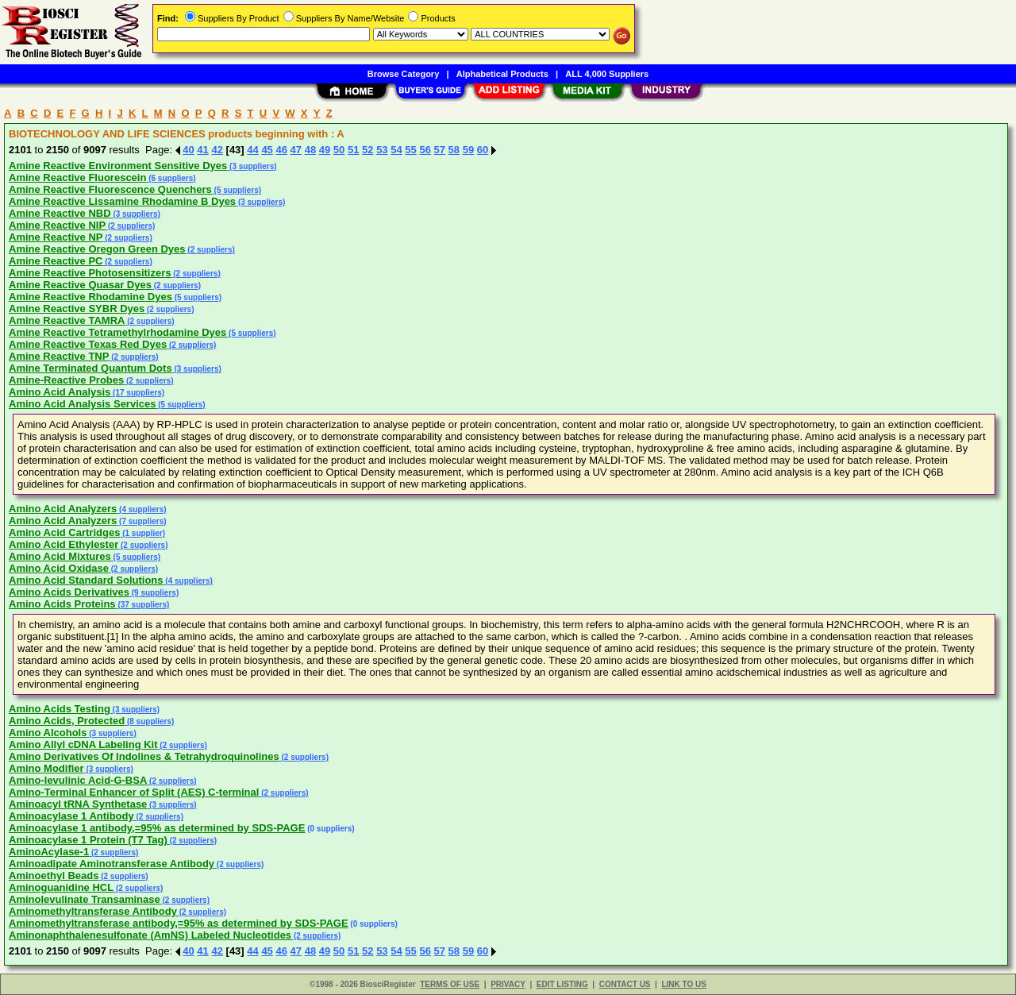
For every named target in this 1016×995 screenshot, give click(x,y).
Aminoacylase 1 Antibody (71, 816)
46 (281, 150)
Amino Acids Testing (59, 709)
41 (202, 150)
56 (424, 150)
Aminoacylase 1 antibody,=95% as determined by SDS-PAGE (157, 828)
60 (482, 150)
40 (188, 150)
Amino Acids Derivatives (69, 592)
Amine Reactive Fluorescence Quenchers (110, 189)
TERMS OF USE (449, 984)
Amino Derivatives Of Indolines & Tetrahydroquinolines (144, 756)
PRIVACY (508, 984)
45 (266, 150)
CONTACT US (625, 984)
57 (439, 150)
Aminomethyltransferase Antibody (93, 911)
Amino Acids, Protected (67, 721)
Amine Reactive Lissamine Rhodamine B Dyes (122, 201)
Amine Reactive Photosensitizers (90, 273)
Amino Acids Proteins (62, 604)
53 (381, 150)
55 (410, 150)
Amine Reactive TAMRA (67, 320)
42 (216, 150)
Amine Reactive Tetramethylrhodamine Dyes (117, 332)
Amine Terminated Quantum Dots (90, 368)
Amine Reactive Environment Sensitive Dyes (118, 166)
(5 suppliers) (236, 190)
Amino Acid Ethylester (63, 544)
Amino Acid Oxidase (59, 568)
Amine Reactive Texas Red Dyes (88, 344)
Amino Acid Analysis (59, 392)
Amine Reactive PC (56, 261)
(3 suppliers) (251, 166)
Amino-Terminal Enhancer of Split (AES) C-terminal (134, 792)
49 (324, 150)
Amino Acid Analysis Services (82, 404)
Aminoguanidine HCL (61, 887)
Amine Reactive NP (56, 237)
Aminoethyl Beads (53, 875)
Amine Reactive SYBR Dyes (76, 308)
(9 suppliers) (154, 592)
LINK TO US (683, 984)
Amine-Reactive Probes (66, 380)
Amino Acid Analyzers (63, 509)
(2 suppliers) (130, 226)
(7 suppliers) (141, 521)
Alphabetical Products (502, 74)
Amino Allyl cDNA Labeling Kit (83, 744)
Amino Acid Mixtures (60, 556)
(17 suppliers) (137, 392)
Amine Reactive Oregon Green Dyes (97, 249)
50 (338, 150)
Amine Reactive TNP (59, 356)
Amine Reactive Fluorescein (77, 177)
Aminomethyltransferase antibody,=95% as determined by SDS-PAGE (178, 923)
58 (454, 150)
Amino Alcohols (48, 733)
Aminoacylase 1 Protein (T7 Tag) (88, 840)
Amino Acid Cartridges (64, 532)
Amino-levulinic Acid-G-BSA (78, 780)
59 (468, 150)
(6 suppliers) (170, 178)
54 (396, 150)
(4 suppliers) (141, 509)
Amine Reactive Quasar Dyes (80, 285)
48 (310, 150)
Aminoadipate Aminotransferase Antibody (111, 864)
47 (296, 150)
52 (367, 150)
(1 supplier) (142, 533)
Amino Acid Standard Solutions (86, 580)
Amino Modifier (46, 768)
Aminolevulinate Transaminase (84, 899)
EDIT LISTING (562, 984)
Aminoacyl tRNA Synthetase (78, 804)
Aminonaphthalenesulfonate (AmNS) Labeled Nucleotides (150, 935)
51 (353, 150)
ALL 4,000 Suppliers (606, 74)
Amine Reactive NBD (60, 213)
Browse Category (403, 74)
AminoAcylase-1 (49, 852)
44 (252, 150)
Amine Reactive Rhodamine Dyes (90, 297)
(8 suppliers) (149, 721)
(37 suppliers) (143, 604)
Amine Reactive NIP (57, 225)
